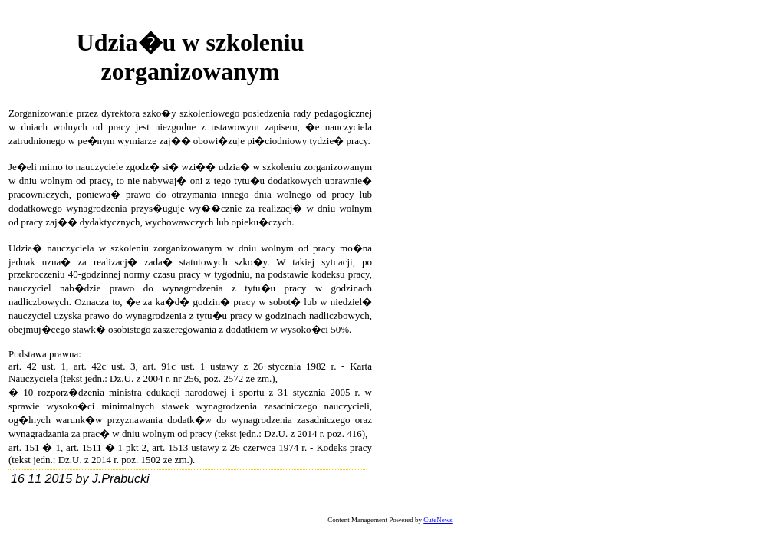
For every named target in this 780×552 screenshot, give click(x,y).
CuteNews (438, 520)
